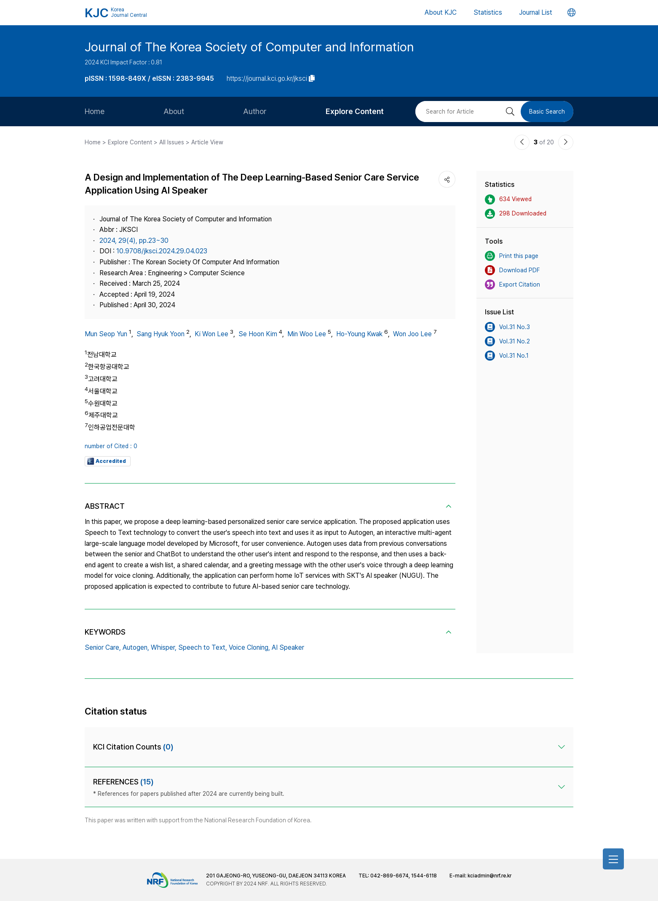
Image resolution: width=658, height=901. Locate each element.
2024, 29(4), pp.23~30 (134, 241)
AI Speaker (288, 647)
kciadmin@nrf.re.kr (489, 876)
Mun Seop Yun (106, 334)
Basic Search (547, 111)
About (173, 111)
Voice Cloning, (249, 647)
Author (255, 111)
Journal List (535, 12)
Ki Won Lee (211, 334)
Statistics (487, 12)
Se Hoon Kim (257, 334)
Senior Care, (103, 647)
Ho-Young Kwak (359, 334)
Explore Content (355, 111)
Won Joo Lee (412, 334)
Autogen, (136, 647)
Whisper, (164, 647)
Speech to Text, (202, 647)
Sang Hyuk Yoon (160, 334)
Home (94, 111)
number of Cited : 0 (111, 446)
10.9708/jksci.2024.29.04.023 (161, 251)
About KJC (441, 12)
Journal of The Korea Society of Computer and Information (249, 46)
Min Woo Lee (306, 334)
